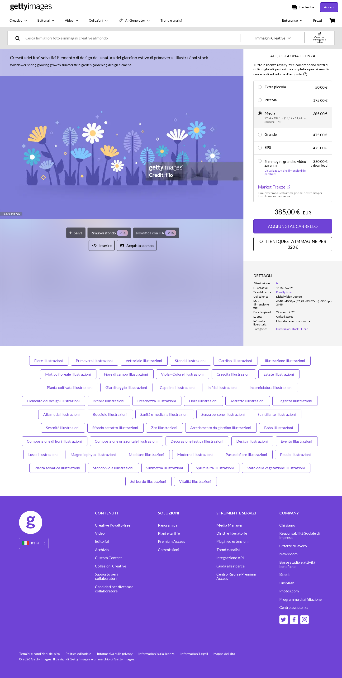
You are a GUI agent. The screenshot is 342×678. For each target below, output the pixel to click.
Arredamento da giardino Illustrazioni (221, 427)
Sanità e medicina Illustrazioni (164, 414)
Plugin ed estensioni (232, 541)
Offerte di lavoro (293, 546)
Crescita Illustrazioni (234, 374)
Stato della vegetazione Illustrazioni (276, 467)
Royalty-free (284, 292)
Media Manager (229, 525)
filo (278, 283)
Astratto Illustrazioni (247, 400)
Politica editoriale (78, 654)
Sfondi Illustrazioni (190, 360)
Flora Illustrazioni (203, 400)
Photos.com (289, 591)
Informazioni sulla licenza (156, 654)
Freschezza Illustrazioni (156, 400)
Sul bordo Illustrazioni (148, 481)
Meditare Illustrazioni (147, 454)
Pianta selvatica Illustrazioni (57, 467)
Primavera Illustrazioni (94, 360)
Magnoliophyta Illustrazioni (93, 454)
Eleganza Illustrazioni (295, 400)
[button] (121, 147)
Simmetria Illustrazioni (165, 467)
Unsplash (286, 583)
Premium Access (171, 541)
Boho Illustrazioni (279, 427)
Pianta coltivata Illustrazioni (70, 387)
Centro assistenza (293, 607)
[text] (132, 38)
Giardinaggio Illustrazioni (126, 387)
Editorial (102, 541)
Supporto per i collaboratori (106, 576)
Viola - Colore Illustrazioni (182, 374)
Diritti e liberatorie (231, 533)
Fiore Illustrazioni (48, 360)
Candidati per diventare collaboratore (114, 589)
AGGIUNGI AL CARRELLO (293, 226)
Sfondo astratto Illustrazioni (115, 427)
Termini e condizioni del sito (39, 654)
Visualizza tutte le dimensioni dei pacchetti (285, 172)
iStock (284, 574)
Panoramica (167, 525)
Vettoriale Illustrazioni (144, 360)
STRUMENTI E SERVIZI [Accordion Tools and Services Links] (236, 513)
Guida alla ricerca (230, 566)
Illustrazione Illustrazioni (285, 360)
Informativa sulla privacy (115, 654)
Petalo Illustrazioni (295, 454)
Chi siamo (287, 525)
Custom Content (108, 558)
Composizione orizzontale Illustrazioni (126, 441)
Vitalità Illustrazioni (195, 481)
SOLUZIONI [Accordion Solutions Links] (168, 513)
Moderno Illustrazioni (195, 454)
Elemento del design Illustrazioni (53, 400)
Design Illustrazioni (252, 441)
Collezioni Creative (110, 566)
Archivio (102, 549)
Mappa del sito (224, 654)
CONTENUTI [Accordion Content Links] (106, 513)
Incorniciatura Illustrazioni (271, 387)
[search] (19, 38)
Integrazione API (230, 558)
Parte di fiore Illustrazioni (247, 454)
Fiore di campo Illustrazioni (126, 374)
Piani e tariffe (169, 533)
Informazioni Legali (194, 654)
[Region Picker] (33, 543)
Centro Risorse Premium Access (236, 576)
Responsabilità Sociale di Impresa (299, 535)
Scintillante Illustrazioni (277, 414)
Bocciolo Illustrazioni (110, 414)
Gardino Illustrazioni (235, 360)
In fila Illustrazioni (222, 387)
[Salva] (76, 233)
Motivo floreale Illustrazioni (68, 374)
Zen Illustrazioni (164, 427)
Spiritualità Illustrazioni (215, 467)
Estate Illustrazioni (278, 374)
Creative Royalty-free (112, 525)
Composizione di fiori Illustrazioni (54, 441)
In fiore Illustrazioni (109, 400)
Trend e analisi (228, 549)
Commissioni (168, 549)
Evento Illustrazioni (297, 441)
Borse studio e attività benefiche (297, 564)
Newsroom (288, 554)
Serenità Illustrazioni (63, 427)
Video (100, 533)
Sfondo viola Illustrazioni (113, 467)
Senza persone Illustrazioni (223, 414)
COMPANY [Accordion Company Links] (289, 513)
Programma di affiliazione (300, 599)
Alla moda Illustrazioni (61, 414)
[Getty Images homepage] (31, 7)
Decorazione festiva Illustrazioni (197, 441)
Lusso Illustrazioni (43, 454)
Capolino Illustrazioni (177, 387)
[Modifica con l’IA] (156, 233)
